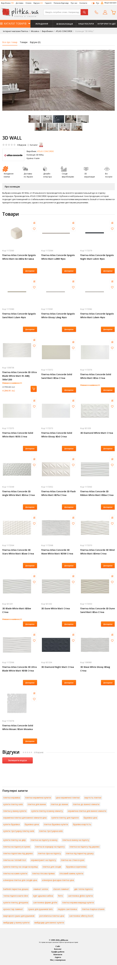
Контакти (83, 3)
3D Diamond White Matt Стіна (96, 432)
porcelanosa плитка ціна (51, 915)
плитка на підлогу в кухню (16, 846)
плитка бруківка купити (56, 824)
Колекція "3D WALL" (84, 31)
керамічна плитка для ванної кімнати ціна (24, 817)
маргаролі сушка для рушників (18, 915)
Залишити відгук (17, 760)
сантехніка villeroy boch (81, 915)
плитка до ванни (59, 804)
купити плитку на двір (14, 840)
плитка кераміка (11, 797)
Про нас (74, 3)
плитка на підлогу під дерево (84, 846)
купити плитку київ (13, 804)
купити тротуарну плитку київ (18, 831)
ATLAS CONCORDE (63, 31)
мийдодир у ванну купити (16, 922)
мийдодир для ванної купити (49, 922)
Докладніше (29, 271)
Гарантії (48, 3)
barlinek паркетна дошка (15, 889)
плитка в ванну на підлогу (75, 840)
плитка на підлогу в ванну (44, 840)
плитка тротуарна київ (51, 831)
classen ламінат (61, 889)
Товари (23, 42)
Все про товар (9, 42)
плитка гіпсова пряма (43, 873)
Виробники (7, 3)
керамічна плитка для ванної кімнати (87, 810)
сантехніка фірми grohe (45, 902)
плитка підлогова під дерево (18, 853)
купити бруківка (11, 824)
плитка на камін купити (15, 873)
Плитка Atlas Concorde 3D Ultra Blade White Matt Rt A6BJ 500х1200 (19, 376)
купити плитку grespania (15, 902)
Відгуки (38, 3)
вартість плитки (93, 797)
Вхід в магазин (110, 3)
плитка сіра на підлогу (49, 853)
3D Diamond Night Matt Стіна (57, 667)
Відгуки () (35, 42)
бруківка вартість (82, 824)
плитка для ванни (37, 804)
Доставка (19, 3)
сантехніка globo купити (80, 895)
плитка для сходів (52, 866)
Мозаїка (34, 31)
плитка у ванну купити (14, 810)
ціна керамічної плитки (68, 797)
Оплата (28, 3)
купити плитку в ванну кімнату (47, 810)
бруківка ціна (90, 817)
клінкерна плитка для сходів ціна (20, 880)
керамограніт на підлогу (43, 860)
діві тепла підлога (83, 889)
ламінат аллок (40, 889)
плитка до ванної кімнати (86, 804)
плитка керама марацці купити (78, 902)
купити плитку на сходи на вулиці (20, 866)
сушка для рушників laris (40, 909)
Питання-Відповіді (61, 3)
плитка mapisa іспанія (93, 909)
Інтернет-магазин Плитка (15, 31)
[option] (58, 80)
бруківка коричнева (76, 866)
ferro (60, 895)
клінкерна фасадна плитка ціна (58, 880)
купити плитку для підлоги (65, 817)
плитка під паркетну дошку (80, 853)
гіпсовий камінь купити (71, 873)
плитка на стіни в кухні (72, 860)
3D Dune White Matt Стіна (55, 608)
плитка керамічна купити (38, 797)
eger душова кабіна (43, 895)
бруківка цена (32, 824)
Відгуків (21, 145)
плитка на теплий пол (14, 860)
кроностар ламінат (13, 909)
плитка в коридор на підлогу (50, 846)
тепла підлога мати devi (15, 895)
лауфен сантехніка (67, 909)
